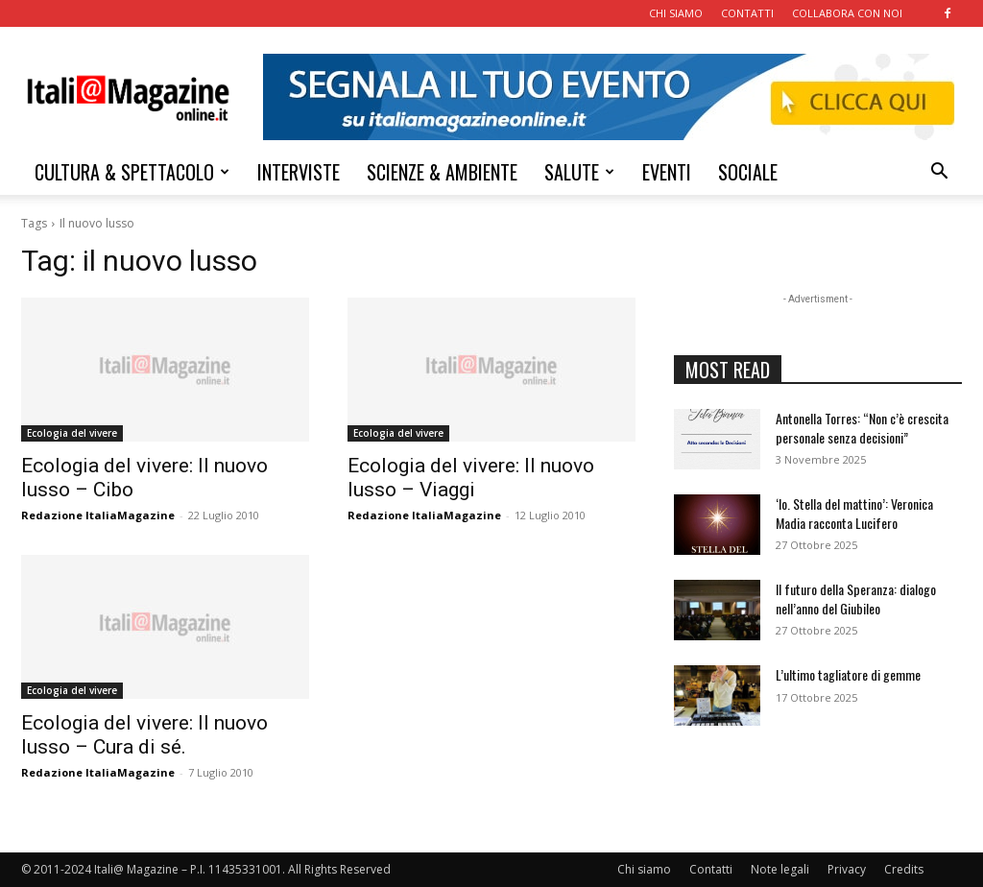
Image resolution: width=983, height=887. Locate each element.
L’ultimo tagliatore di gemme (848, 674)
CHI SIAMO (676, 13)
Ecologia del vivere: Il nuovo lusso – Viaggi (471, 477)
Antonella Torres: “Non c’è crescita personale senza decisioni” (862, 427)
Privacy (846, 869)
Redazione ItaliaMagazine (98, 515)
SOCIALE (748, 171)
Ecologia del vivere (72, 433)
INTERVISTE (298, 171)
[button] (939, 173)
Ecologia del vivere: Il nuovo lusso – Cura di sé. (144, 734)
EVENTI (666, 171)
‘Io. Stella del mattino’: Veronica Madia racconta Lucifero (854, 513)
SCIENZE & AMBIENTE (442, 171)
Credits (903, 869)
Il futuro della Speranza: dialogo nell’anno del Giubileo (856, 598)
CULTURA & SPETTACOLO (132, 171)
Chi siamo (644, 869)
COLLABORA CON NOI (847, 13)
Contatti (710, 869)
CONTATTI (747, 13)
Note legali (780, 869)
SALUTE (579, 171)
